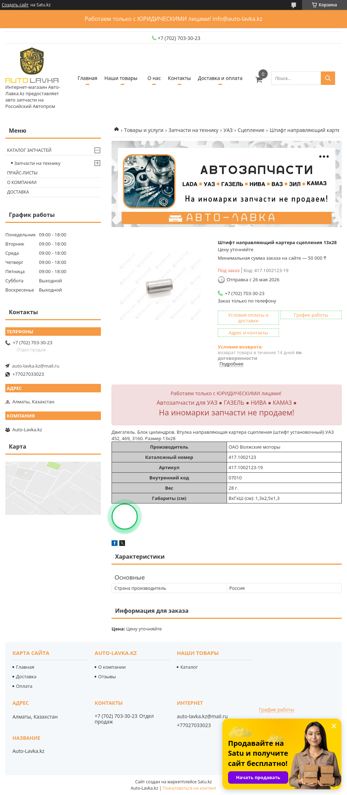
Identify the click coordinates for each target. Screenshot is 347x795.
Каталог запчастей (29, 150)
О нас (154, 78)
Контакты (179, 78)
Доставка (18, 192)
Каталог (189, 667)
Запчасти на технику (193, 130)
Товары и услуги (143, 130)
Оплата (24, 686)
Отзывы (107, 676)
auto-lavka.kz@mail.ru (35, 366)
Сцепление (251, 130)
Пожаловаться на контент (189, 788)
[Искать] (328, 78)
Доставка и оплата (220, 78)
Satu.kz (205, 782)
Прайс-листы (22, 173)
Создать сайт (15, 4)
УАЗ (228, 130)
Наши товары (120, 78)
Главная (87, 78)
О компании (21, 182)
